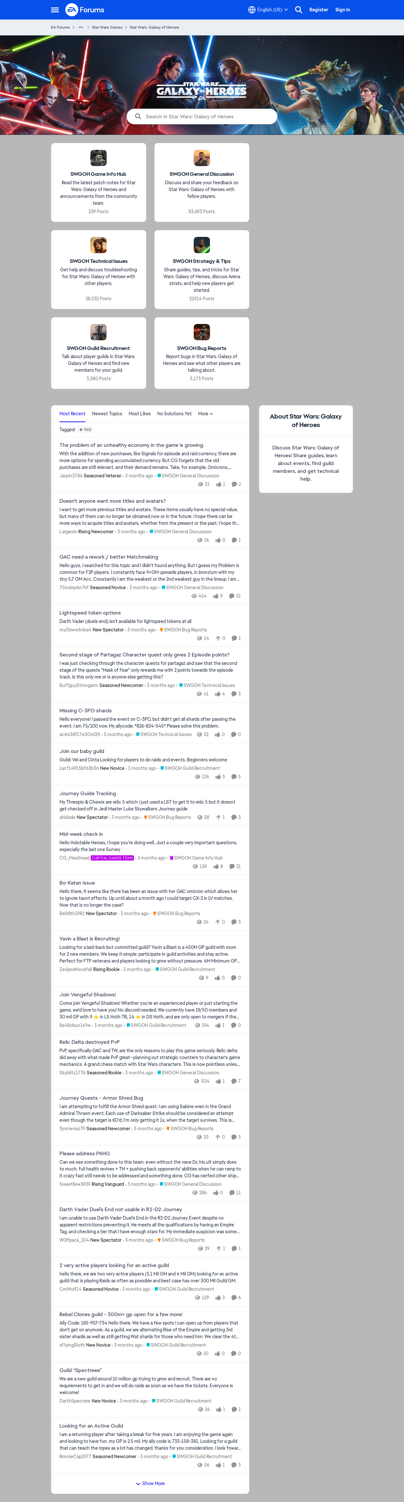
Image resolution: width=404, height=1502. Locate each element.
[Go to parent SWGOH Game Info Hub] (195, 857)
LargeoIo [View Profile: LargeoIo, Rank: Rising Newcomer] (68, 532)
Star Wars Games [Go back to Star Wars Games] (107, 27)
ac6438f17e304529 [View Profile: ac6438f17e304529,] (79, 734)
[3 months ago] (138, 476)
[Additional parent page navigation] (81, 27)
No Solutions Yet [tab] (174, 414)
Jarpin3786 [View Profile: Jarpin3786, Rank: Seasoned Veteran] (71, 476)
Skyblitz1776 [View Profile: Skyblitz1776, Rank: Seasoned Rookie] (72, 1073)
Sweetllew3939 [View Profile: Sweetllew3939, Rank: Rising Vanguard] (74, 1184)
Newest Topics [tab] (107, 414)
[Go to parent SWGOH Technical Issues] (205, 685)
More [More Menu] (205, 414)
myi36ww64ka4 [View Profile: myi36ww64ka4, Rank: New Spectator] (75, 629)
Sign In (342, 10)
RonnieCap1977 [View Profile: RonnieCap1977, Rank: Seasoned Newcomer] (75, 1456)
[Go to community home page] (85, 9)
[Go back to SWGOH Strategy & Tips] (201, 261)
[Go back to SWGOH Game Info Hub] (98, 174)
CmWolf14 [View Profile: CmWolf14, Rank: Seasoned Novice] (70, 1289)
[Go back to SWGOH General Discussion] (201, 174)
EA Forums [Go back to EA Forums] (60, 27)
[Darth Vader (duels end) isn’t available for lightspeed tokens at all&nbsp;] (150, 621)
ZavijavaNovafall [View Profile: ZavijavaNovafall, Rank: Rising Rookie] (75, 969)
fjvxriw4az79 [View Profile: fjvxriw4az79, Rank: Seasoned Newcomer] (72, 1128)
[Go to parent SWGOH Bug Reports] (182, 629)
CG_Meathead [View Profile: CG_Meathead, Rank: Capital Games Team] (74, 858)
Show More (150, 1483)
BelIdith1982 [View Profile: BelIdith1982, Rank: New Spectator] (72, 913)
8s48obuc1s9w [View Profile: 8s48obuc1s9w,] (75, 1025)
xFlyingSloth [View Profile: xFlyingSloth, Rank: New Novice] (72, 1345)
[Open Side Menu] (55, 10)
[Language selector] (268, 9)
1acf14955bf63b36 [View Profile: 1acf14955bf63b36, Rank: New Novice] (79, 768)
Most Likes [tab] (140, 414)
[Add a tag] (85, 430)
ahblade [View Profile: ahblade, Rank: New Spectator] (67, 817)
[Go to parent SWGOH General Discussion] (186, 476)
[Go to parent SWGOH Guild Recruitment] (188, 768)
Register (318, 10)
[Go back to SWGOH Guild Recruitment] (98, 348)
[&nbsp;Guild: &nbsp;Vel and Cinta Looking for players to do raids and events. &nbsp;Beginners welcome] (150, 760)
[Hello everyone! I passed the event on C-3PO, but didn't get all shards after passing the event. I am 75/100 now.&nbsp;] (150, 723)
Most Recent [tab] (72, 414)
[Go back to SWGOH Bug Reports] (201, 348)
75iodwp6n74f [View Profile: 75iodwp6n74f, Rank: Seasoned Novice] (74, 587)
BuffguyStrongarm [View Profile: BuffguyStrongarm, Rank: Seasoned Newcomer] (78, 685)
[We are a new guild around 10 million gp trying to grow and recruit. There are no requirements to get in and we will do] (150, 1385)
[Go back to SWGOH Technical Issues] (98, 261)
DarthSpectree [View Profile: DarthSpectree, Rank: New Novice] (74, 1401)
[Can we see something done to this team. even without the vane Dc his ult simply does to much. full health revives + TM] (150, 1169)
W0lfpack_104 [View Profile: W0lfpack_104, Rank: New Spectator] (74, 1240)
